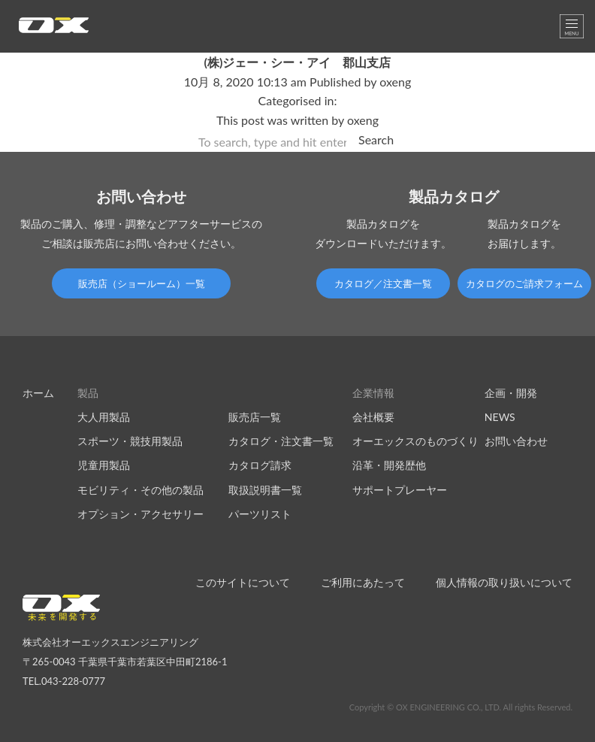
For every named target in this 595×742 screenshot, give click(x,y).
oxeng (395, 81)
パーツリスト (259, 513)
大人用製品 (103, 416)
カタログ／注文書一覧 (383, 283)
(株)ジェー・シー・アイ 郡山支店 (297, 62)
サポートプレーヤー (399, 489)
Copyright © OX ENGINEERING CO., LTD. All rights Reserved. (460, 707)
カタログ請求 (259, 465)
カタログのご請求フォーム (524, 283)
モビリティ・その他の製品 (140, 489)
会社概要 (373, 416)
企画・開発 (511, 392)
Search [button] (376, 139)
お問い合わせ (516, 441)
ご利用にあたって (363, 582)
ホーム (38, 392)
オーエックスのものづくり (415, 441)
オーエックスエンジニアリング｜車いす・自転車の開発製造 (54, 29)
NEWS (500, 416)
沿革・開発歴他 (389, 465)
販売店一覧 (254, 416)
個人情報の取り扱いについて (504, 582)
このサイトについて (242, 582)
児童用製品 (103, 465)
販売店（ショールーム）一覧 (141, 283)
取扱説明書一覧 (265, 489)
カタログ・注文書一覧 (281, 441)
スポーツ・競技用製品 (130, 441)
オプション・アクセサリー (140, 513)
